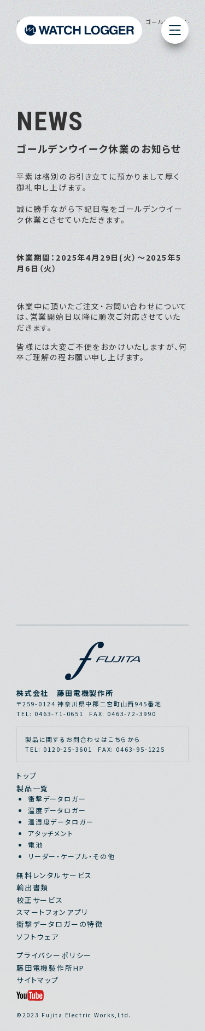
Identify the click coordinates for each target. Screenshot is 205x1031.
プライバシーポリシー (54, 955)
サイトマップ (37, 980)
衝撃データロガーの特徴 (59, 924)
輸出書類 (32, 887)
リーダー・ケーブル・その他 (71, 856)
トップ (26, 775)
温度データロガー (57, 810)
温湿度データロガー (60, 821)
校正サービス (39, 900)
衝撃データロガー (57, 798)
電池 (35, 844)
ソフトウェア (37, 936)
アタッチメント (51, 833)
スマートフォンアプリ (52, 912)
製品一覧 (32, 788)
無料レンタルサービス (54, 875)
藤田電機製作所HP (50, 968)
